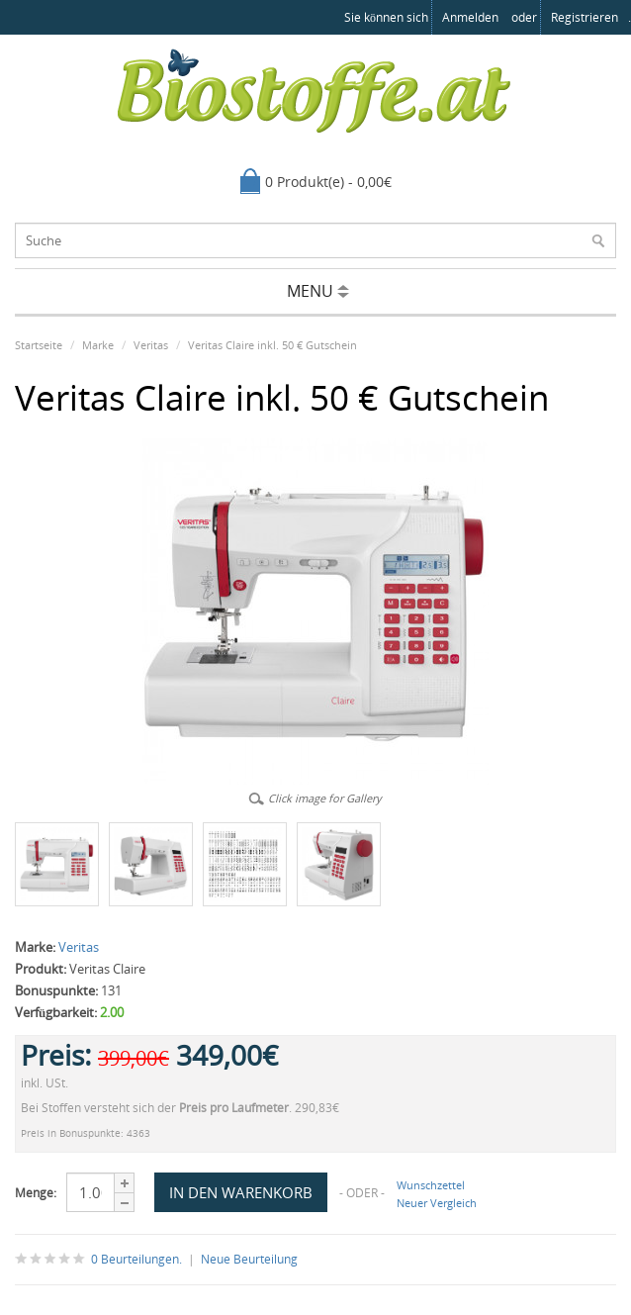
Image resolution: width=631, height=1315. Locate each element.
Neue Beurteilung (249, 1259)
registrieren (584, 17)
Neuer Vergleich (437, 1202)
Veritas (151, 344)
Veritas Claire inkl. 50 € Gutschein (272, 344)
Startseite (38, 344)
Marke (98, 344)
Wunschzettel (431, 1184)
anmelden (470, 17)
